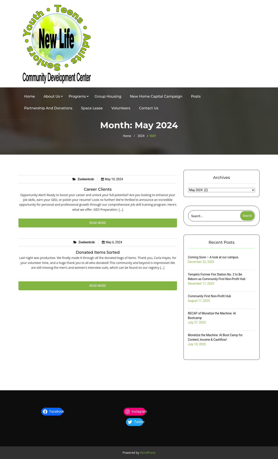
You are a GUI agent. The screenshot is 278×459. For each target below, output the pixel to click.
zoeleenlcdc (86, 179)
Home (29, 96)
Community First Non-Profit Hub (209, 296)
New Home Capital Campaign (156, 96)
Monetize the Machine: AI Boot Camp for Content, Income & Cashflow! (215, 337)
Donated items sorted (98, 252)
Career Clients (98, 189)
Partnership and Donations (48, 108)
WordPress (148, 453)
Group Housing (107, 96)
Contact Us (148, 108)
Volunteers (120, 108)
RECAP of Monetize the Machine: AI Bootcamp (212, 316)
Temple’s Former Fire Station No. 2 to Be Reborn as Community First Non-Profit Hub (216, 277)
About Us (52, 96)
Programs (77, 96)
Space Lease (92, 108)
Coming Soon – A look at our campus (213, 257)
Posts (196, 96)
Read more (97, 223)
